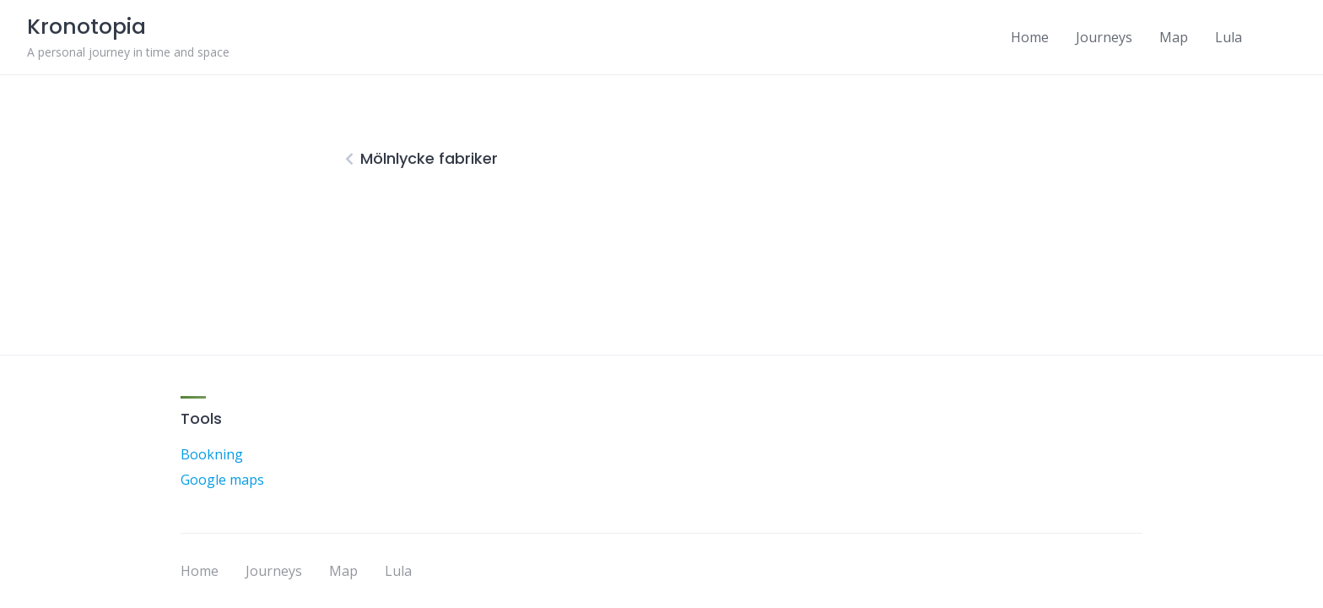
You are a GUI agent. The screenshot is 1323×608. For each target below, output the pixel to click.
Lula (1228, 37)
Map (1173, 37)
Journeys (1104, 37)
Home (1030, 37)
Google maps (222, 479)
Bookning (212, 454)
